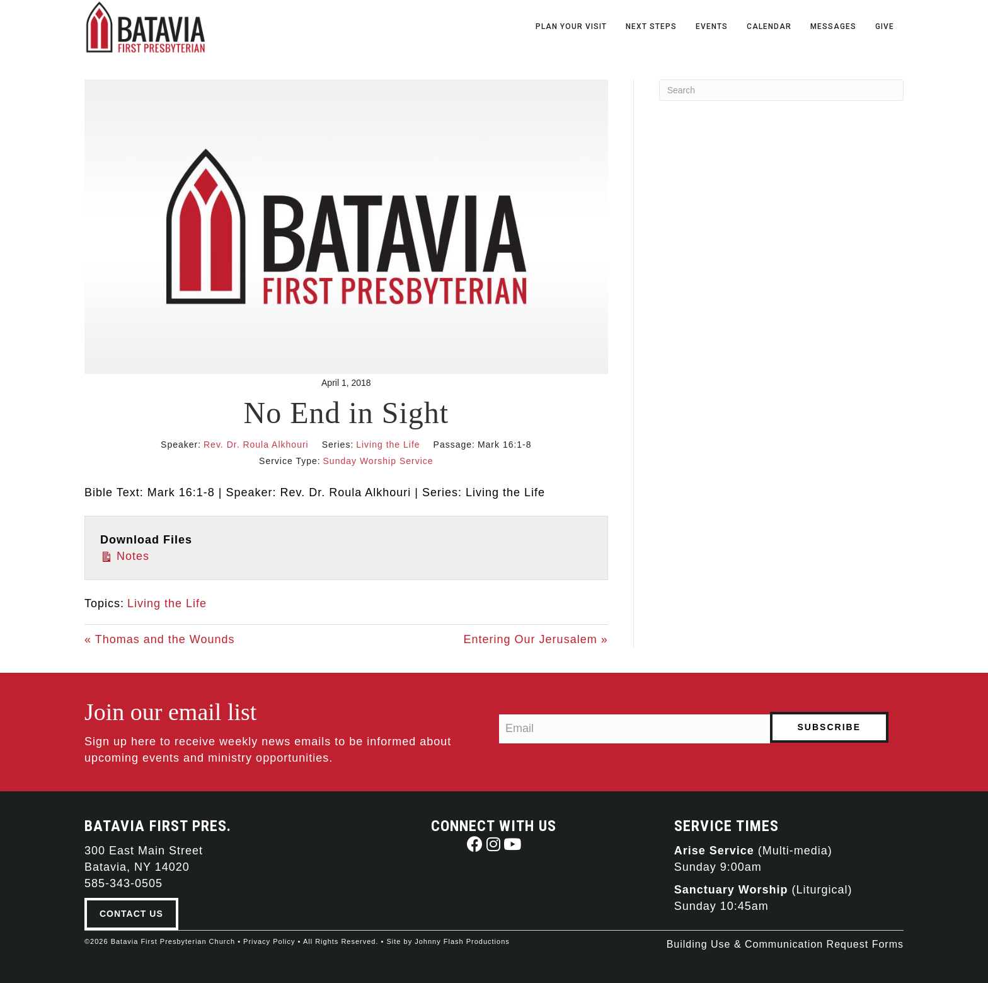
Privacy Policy (269, 941)
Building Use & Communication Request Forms (785, 944)
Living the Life (388, 444)
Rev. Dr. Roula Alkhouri (256, 444)
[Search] (781, 90)
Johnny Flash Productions (462, 941)
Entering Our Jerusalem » (536, 639)
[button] (475, 844)
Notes (124, 555)
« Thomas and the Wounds (159, 639)
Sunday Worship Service (378, 461)
